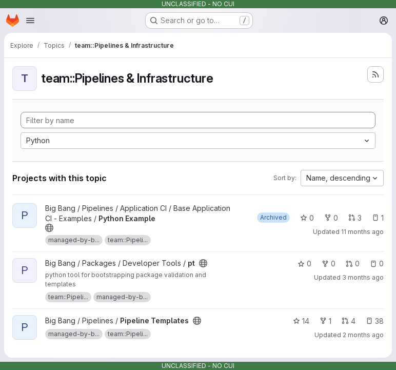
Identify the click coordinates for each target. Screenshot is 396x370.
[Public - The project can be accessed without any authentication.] (49, 228)
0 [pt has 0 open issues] (377, 263)
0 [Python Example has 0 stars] (307, 217)
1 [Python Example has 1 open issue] (378, 217)
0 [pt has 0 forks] (328, 263)
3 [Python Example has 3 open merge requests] (355, 217)
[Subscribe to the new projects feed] (375, 74)
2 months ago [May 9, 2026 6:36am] (363, 335)
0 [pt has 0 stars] (304, 263)
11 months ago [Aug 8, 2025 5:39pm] (362, 232)
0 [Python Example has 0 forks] (331, 217)
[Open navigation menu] (30, 20)
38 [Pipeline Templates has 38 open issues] (375, 321)
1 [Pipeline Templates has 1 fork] (325, 321)
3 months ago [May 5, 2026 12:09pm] (363, 277)
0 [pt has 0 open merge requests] (353, 263)
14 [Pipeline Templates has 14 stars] (301, 321)
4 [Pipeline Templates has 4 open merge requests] (348, 321)
